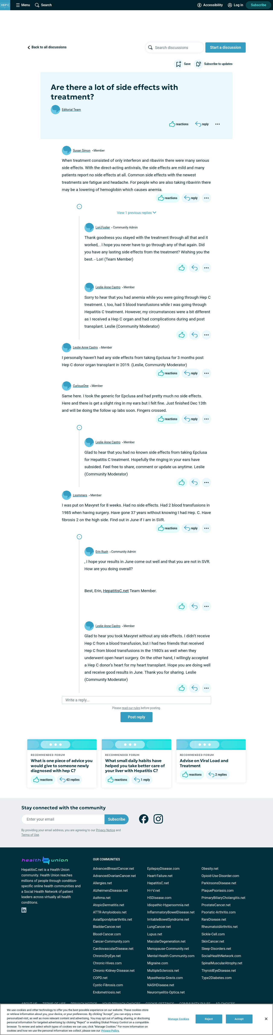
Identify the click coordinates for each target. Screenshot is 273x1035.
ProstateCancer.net (216, 905)
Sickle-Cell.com (213, 934)
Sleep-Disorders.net (216, 949)
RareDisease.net (214, 919)
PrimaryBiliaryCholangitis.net (223, 898)
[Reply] (202, 124)
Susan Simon (81, 150)
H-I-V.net (153, 891)
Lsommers (80, 495)
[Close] (266, 1019)
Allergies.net (102, 883)
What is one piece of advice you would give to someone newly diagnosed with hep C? (62, 765)
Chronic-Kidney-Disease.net (114, 971)
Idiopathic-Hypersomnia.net (168, 905)
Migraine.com (157, 963)
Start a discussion (225, 47)
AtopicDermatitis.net (108, 905)
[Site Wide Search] (43, 5)
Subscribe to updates (213, 64)
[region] (136, 1019)
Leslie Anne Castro (108, 287)
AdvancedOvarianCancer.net (114, 876)
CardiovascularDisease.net (113, 949)
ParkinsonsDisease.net (219, 883)
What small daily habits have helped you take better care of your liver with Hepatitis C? (135, 765)
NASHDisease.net (160, 985)
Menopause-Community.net (168, 949)
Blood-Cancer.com (107, 934)
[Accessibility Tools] (210, 5)
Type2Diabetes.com (217, 978)
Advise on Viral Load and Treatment (204, 763)
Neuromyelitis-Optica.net (166, 992)
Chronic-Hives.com (107, 963)
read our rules (131, 708)
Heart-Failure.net (159, 876)
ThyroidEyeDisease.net (219, 971)
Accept (239, 1019)
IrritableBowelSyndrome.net (168, 919)
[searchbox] (179, 47)
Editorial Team (71, 109)
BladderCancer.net (107, 927)
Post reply (136, 717)
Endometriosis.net (107, 992)
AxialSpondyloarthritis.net (112, 919)
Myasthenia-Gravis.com (165, 978)
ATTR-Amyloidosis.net (109, 912)
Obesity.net (210, 869)
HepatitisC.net (116, 590)
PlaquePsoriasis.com (218, 891)
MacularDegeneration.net (166, 941)
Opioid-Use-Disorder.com (220, 876)
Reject (209, 1019)
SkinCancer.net (213, 941)
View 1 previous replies (136, 213)
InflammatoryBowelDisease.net (171, 912)
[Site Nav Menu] (23, 5)
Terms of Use (30, 835)
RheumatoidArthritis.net (220, 927)
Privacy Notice (105, 830)
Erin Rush (102, 551)
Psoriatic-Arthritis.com (219, 912)
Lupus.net (154, 934)
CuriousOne (81, 386)
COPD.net (100, 978)
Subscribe (258, 5)
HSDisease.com (159, 898)
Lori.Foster (103, 227)
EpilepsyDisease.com (163, 869)
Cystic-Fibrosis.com (108, 985)
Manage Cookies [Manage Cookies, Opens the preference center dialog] (178, 1019)
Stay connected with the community (63, 808)
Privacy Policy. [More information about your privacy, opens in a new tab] (110, 1030)
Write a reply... (77, 700)
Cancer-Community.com (111, 941)
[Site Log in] (235, 5)
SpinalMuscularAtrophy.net (222, 963)
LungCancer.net (159, 927)
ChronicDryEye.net (107, 956)
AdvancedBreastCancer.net (113, 869)
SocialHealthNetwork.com (221, 956)
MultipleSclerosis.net (163, 971)
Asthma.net (101, 898)
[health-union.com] (44, 859)
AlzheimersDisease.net (110, 891)
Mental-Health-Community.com (170, 956)
